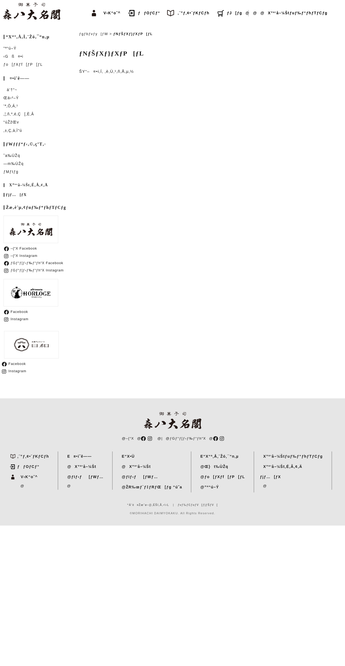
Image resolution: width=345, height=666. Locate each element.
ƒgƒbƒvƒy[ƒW (93, 34)
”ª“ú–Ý (10, 48)
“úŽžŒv (11, 122)
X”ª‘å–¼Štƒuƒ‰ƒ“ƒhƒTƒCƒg (291, 456)
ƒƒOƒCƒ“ (149, 13)
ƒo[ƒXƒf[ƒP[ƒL (23, 64)
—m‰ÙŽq (14, 163)
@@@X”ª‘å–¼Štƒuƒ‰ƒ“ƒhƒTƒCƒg (284, 13)
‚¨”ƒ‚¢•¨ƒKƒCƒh (193, 13)
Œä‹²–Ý (11, 98)
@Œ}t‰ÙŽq (212, 466)
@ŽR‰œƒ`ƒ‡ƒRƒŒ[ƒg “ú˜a (150, 487)
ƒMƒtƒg (11, 172)
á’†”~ (11, 90)
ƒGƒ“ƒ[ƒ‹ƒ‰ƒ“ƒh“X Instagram (34, 270)
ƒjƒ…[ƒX (16, 195)
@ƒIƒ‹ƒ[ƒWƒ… (84, 477)
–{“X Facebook (20, 248)
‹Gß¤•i (13, 56)
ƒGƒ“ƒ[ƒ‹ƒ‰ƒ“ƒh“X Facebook (33, 263)
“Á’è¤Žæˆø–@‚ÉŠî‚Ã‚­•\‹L (148, 504)
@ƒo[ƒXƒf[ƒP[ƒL (221, 477)
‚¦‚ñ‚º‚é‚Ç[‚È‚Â (19, 114)
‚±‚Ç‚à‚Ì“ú (13, 130)
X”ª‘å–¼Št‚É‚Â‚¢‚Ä (27, 185)
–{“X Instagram (20, 256)
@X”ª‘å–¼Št (80, 466)
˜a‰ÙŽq (12, 155)
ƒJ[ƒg (234, 13)
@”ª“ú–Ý (208, 487)
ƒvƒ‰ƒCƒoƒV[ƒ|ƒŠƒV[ (198, 504)
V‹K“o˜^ (110, 13)
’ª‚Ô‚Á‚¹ (11, 106)
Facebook (16, 312)
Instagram (16, 319)
